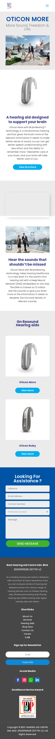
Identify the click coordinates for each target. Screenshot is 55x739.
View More (27, 390)
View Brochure (27, 167)
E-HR (27, 637)
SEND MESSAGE (27, 544)
